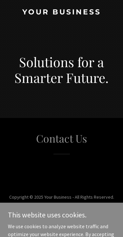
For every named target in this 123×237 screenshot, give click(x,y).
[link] (61, 12)
